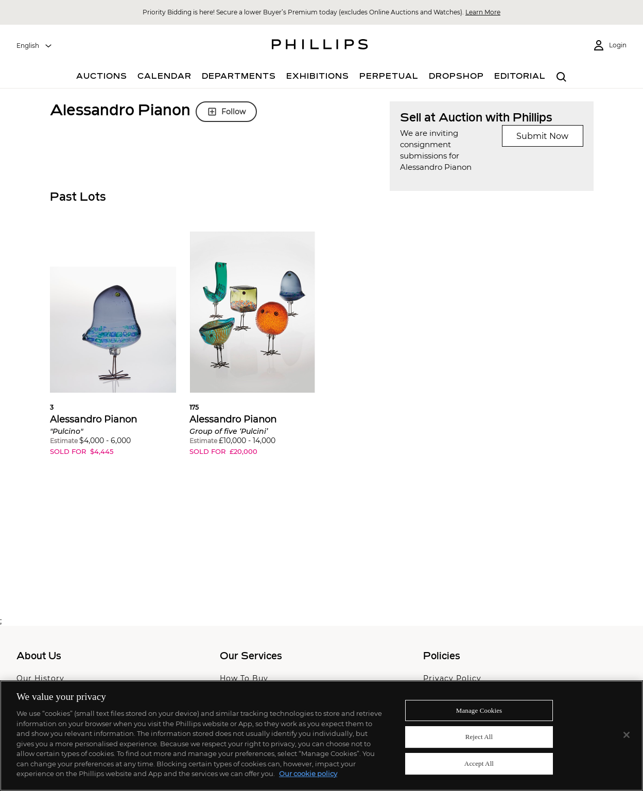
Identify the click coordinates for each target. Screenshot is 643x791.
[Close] (626, 735)
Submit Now (542, 136)
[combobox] (34, 46)
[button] (113, 351)
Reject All (479, 737)
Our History (40, 678)
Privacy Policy (452, 678)
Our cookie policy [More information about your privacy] (308, 773)
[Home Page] (320, 45)
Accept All (479, 763)
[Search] (561, 77)
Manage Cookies (479, 710)
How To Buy (244, 678)
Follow (226, 111)
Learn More (482, 12)
